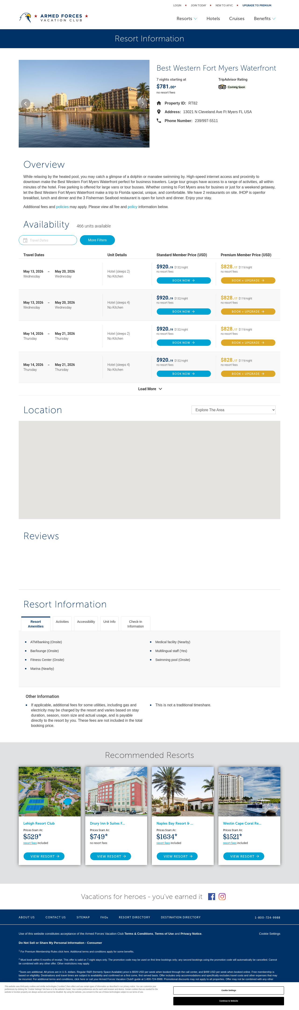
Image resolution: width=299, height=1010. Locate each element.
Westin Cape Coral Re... (242, 823)
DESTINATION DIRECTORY (181, 917)
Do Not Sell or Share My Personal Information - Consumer (60, 943)
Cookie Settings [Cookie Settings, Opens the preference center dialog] (228, 990)
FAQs (104, 917)
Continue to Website (228, 1001)
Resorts (186, 18)
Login (177, 5)
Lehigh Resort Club (39, 823)
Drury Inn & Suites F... (107, 823)
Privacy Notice (191, 933)
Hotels (213, 18)
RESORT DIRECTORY (134, 917)
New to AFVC (224, 5)
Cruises (236, 18)
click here (79, 979)
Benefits (265, 18)
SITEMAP (83, 917)
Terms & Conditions (139, 933)
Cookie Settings (269, 933)
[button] (25, 103)
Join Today (198, 5)
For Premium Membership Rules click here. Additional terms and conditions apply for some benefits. (76, 951)
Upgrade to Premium (256, 5)
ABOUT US (27, 917)
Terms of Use (164, 933)
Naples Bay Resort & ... (175, 823)
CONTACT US (56, 917)
